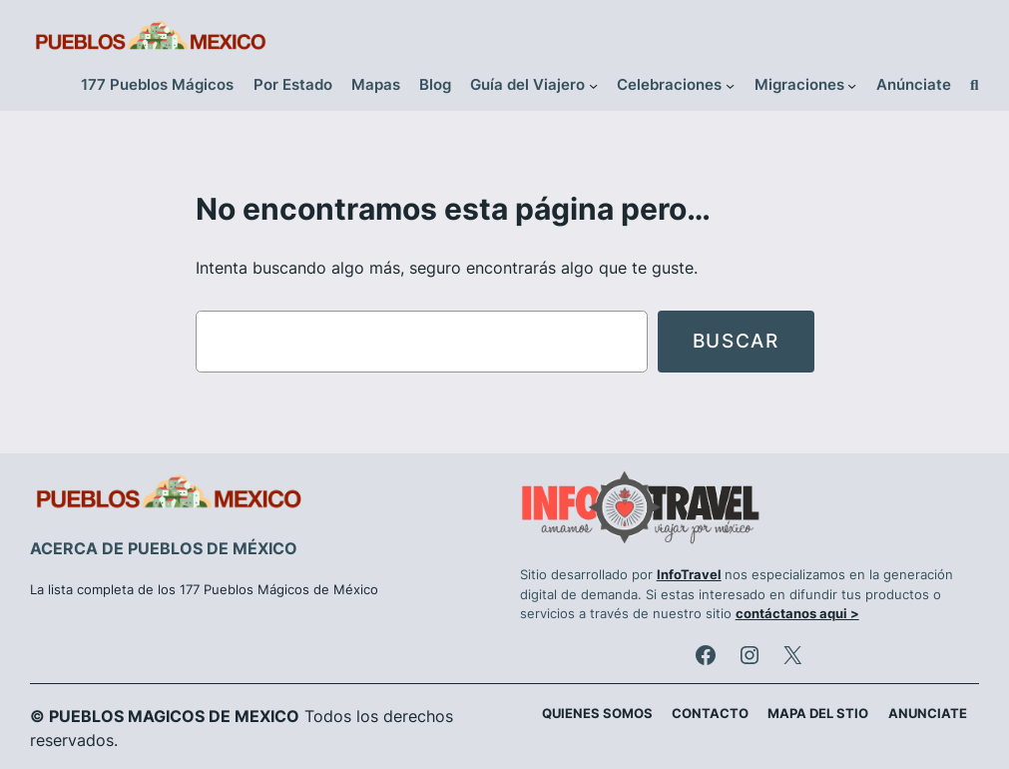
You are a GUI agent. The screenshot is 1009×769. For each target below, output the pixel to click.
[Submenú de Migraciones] (851, 85)
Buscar (736, 341)
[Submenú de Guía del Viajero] (593, 85)
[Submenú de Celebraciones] (730, 85)
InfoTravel (689, 574)
